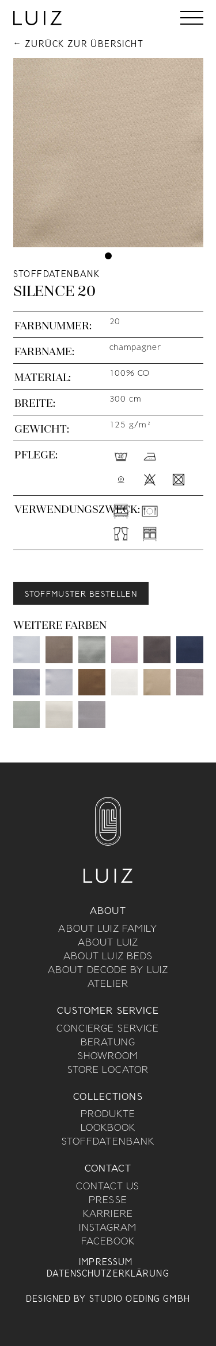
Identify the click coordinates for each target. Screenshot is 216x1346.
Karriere (108, 1214)
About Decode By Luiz (108, 970)
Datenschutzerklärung (108, 1274)
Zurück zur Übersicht (84, 45)
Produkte (108, 1114)
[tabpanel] (108, 152)
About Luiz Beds (108, 957)
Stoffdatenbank (108, 1142)
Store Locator (108, 1070)
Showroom (108, 1056)
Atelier (108, 984)
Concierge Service (107, 1029)
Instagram (108, 1228)
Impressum (105, 1263)
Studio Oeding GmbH (139, 1300)
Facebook (108, 1242)
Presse (108, 1200)
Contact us (107, 1187)
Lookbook (108, 1128)
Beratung (108, 1043)
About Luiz (108, 943)
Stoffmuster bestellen (81, 594)
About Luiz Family (107, 929)
